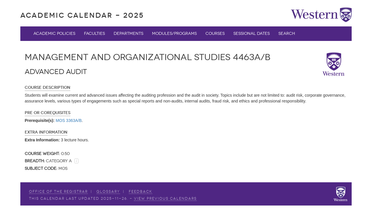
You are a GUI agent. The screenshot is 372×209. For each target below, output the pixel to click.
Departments (128, 33)
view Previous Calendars (165, 199)
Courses (215, 33)
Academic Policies (54, 33)
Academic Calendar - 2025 (82, 15)
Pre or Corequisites (47, 112)
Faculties (94, 33)
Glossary (108, 192)
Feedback (140, 192)
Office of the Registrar (58, 192)
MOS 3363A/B (69, 120)
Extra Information (46, 132)
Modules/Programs (174, 33)
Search (286, 33)
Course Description (47, 87)
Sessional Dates (251, 33)
